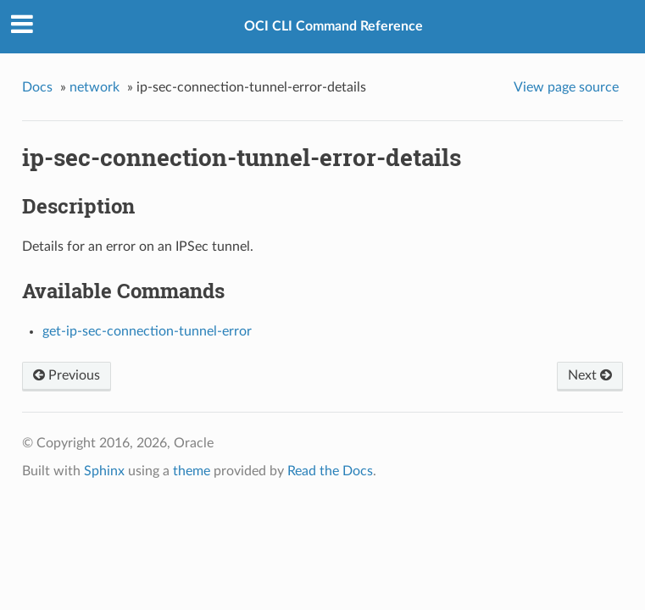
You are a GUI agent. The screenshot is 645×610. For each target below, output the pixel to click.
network (95, 87)
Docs (37, 87)
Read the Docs (330, 471)
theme (191, 471)
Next (590, 375)
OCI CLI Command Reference (333, 26)
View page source (566, 87)
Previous (66, 375)
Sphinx (104, 471)
